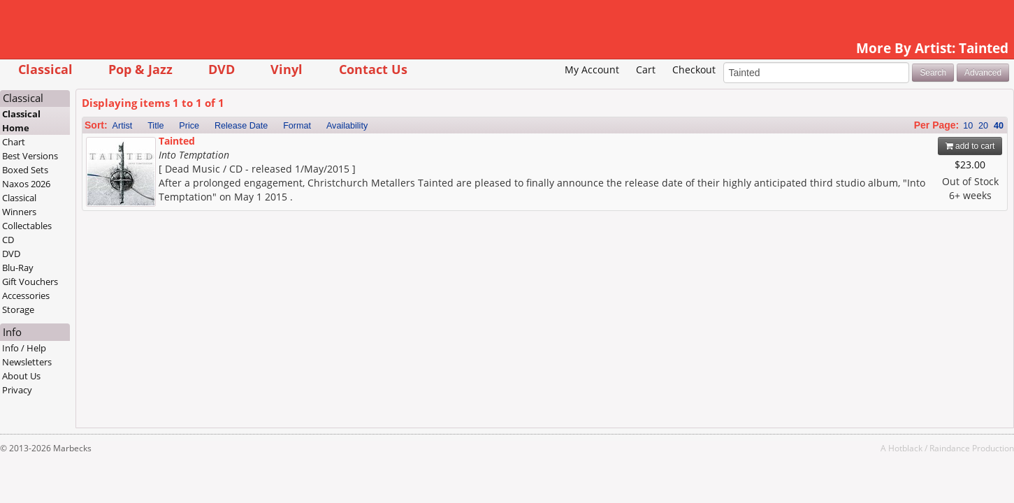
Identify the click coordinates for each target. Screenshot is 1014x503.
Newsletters (108, 383)
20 (902, 147)
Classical (126, 69)
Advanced (901, 94)
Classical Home (102, 142)
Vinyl (368, 69)
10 (887, 147)
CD (89, 261)
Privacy (98, 411)
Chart (94, 163)
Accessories (107, 317)
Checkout (612, 91)
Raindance (868, 469)
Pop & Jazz (221, 69)
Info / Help (105, 369)
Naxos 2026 (107, 205)
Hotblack (824, 469)
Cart (564, 91)
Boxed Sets (106, 191)
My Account (511, 91)
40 (917, 147)
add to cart (889, 168)
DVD (302, 69)
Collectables (108, 247)
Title (237, 147)
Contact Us (454, 69)
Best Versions (111, 177)
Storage (99, 331)
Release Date (322, 147)
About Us (102, 397)
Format (378, 147)
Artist (204, 147)
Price (270, 147)
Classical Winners (100, 226)
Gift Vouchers (111, 303)
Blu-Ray (99, 289)
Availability (428, 147)
